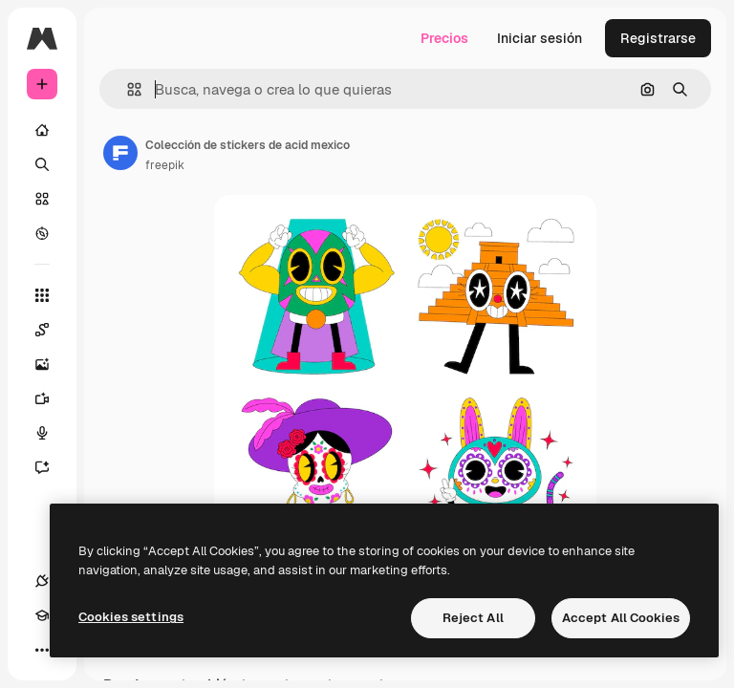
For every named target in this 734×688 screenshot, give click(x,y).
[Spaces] (51, 329)
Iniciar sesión (539, 38)
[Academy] (42, 615)
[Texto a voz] (51, 433)
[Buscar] (42, 164)
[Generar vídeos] (51, 398)
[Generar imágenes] (51, 364)
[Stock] (42, 198)
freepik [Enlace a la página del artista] (164, 165)
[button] (126, 89)
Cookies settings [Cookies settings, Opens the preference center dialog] (131, 617)
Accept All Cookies (621, 618)
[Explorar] (42, 233)
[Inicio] (42, 130)
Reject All (473, 618)
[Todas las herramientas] (42, 295)
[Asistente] (51, 467)
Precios (444, 38)
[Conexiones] (42, 581)
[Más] (42, 649)
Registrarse (658, 38)
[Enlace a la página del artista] (120, 153)
